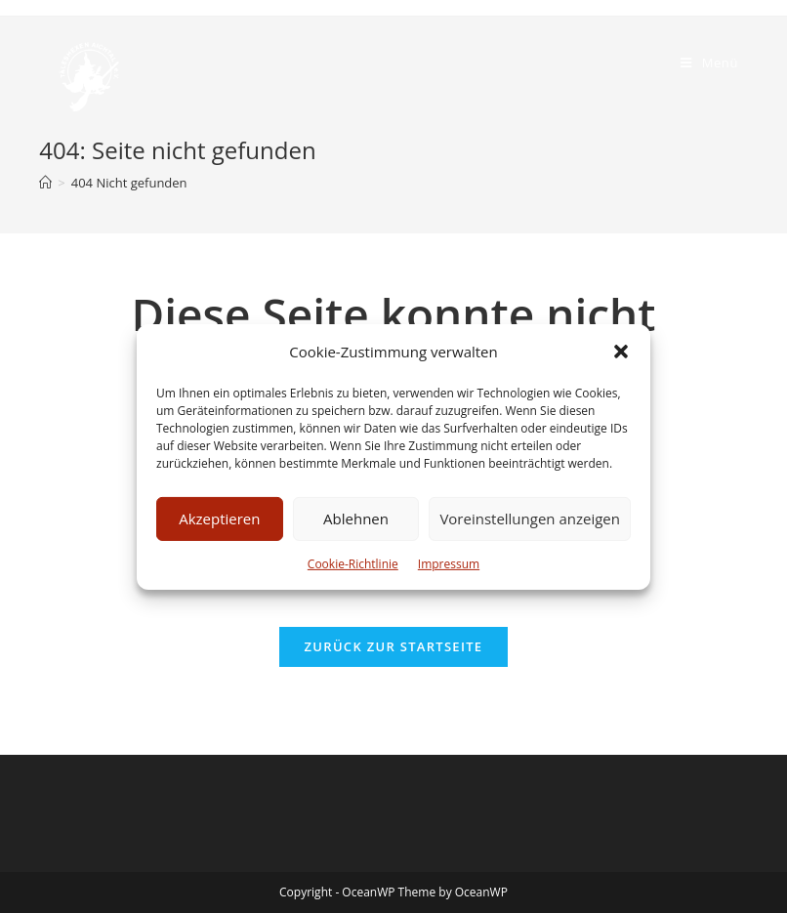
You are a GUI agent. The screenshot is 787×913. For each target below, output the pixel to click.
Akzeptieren (219, 518)
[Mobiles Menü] (709, 62)
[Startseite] (45, 182)
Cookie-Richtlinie (353, 563)
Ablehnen (356, 518)
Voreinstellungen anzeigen (529, 518)
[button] (621, 351)
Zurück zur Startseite (394, 646)
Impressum (448, 563)
